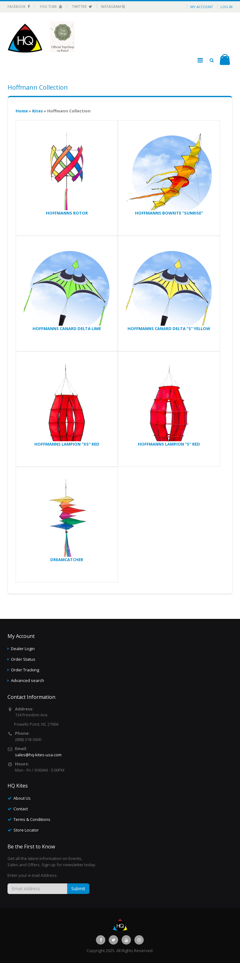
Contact (20, 809)
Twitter (82, 6)
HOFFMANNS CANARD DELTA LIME (66, 328)
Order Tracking (25, 670)
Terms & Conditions (31, 819)
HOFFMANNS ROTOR (67, 213)
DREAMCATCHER (66, 559)
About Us (22, 798)
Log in (226, 6)
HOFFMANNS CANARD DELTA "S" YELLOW (169, 328)
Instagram (113, 6)
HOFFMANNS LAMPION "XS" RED (66, 444)
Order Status (23, 659)
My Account (201, 6)
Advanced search (27, 680)
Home (22, 111)
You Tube (51, 6)
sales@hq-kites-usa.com (38, 755)
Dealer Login (23, 648)
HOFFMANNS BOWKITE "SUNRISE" (169, 213)
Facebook (19, 6)
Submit (78, 888)
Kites (37, 111)
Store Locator (26, 830)
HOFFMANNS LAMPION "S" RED (169, 444)
